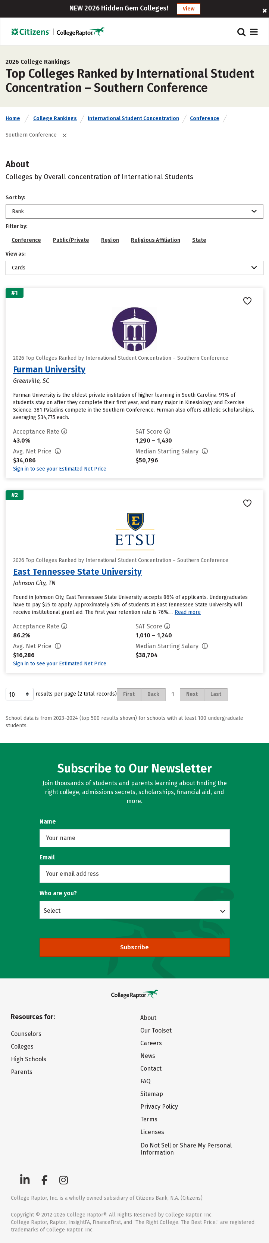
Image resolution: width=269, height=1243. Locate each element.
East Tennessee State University (77, 571)
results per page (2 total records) (61, 694)
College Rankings (55, 118)
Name (48, 821)
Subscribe (134, 947)
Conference (204, 118)
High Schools (28, 1059)
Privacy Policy (159, 1106)
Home (13, 118)
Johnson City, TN (34, 583)
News (147, 1055)
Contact (151, 1068)
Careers (151, 1043)
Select (52, 910)
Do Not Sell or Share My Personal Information (186, 1149)
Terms (148, 1119)
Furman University (49, 369)
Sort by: (15, 197)
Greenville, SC (31, 380)
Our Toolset (156, 1030)
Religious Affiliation (155, 240)
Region (110, 240)
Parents (21, 1071)
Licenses (152, 1132)
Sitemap (151, 1093)
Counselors (26, 1033)
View (188, 9)
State (199, 240)
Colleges (22, 1046)
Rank (18, 211)
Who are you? (58, 893)
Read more (188, 612)
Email (47, 857)
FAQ (145, 1081)
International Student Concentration (133, 118)
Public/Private (71, 240)
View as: (16, 254)
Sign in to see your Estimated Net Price (59, 469)
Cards (18, 268)
